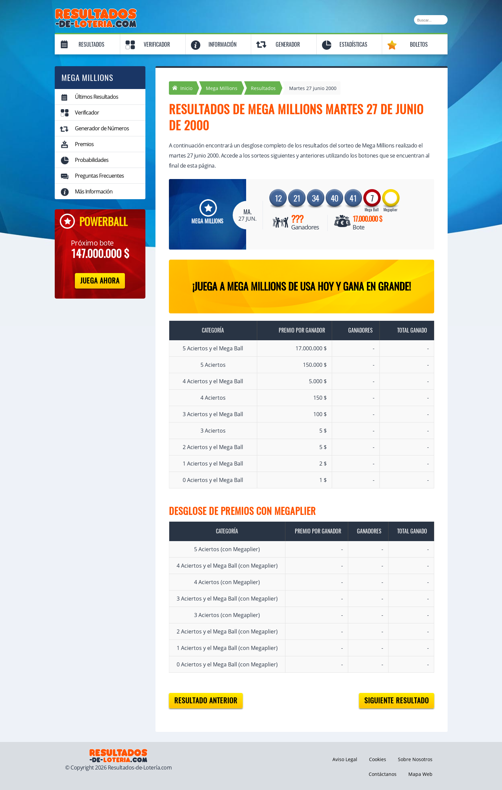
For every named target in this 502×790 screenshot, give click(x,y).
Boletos (419, 44)
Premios (84, 144)
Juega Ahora (100, 281)
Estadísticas (353, 44)
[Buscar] (431, 20)
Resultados (91, 44)
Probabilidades (91, 160)
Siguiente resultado (396, 700)
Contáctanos (383, 774)
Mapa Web (420, 774)
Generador (288, 44)
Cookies (377, 759)
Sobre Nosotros (415, 759)
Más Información (93, 191)
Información (222, 44)
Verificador (157, 44)
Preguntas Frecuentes (99, 175)
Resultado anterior (205, 700)
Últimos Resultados (96, 96)
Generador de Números (102, 128)
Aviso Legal (344, 759)
